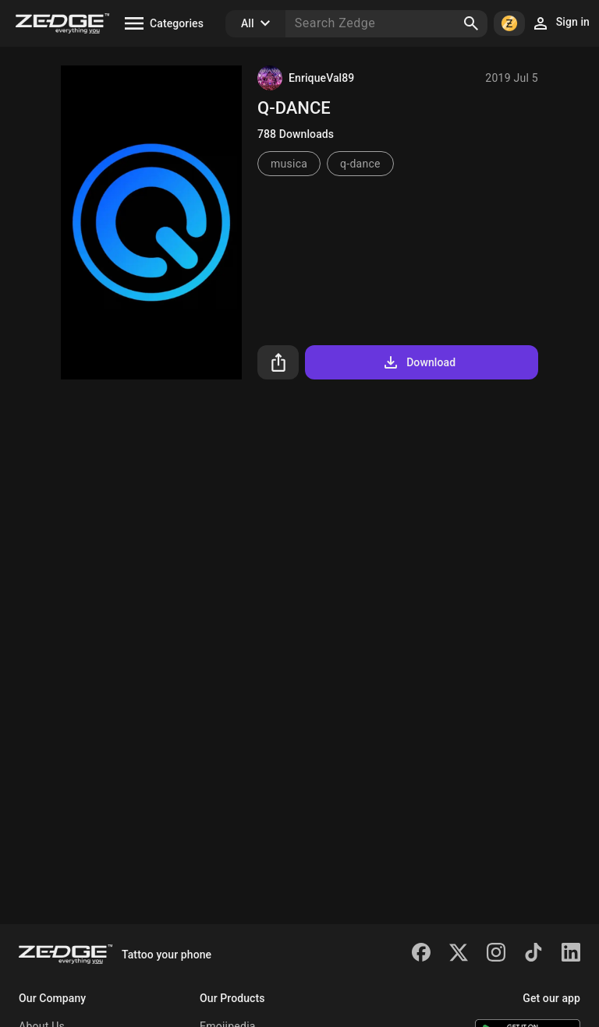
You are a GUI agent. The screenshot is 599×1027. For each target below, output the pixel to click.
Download (418, 362)
